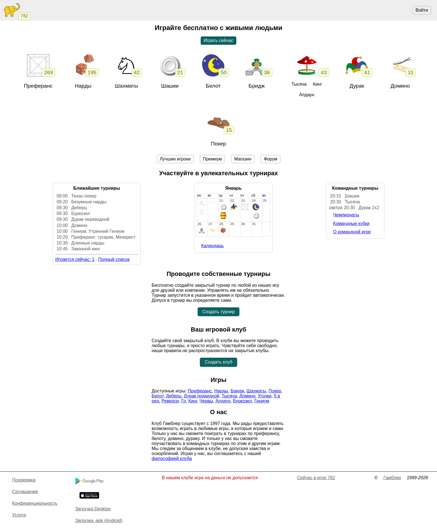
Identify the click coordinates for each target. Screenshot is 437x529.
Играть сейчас (218, 40)
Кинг (317, 84)
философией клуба (172, 458)
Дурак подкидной (201, 396)
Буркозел (242, 401)
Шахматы (256, 391)
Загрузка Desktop (93, 508)
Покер (218, 144)
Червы (206, 401)
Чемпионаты (346, 214)
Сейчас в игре (316, 477)
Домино (400, 86)
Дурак (356, 86)
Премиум (212, 159)
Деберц (173, 396)
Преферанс (38, 86)
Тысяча (299, 84)
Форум (270, 159)
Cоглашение (25, 491)
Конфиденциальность (34, 503)
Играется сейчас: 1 (74, 259)
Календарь (212, 245)
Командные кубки (351, 223)
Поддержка (23, 480)
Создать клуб (218, 362)
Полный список (114, 259)
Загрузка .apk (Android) (99, 520)
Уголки (264, 396)
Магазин (242, 159)
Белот (213, 86)
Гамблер (392, 477)
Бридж (257, 86)
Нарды (83, 86)
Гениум (261, 401)
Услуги (19, 515)
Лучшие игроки (175, 159)
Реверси (170, 401)
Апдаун (306, 94)
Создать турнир (218, 311)
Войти (422, 10)
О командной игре (352, 231)
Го (183, 401)
